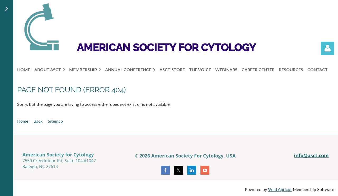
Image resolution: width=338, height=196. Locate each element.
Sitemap (55, 120)
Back (38, 120)
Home (22, 120)
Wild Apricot (280, 189)
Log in (327, 48)
